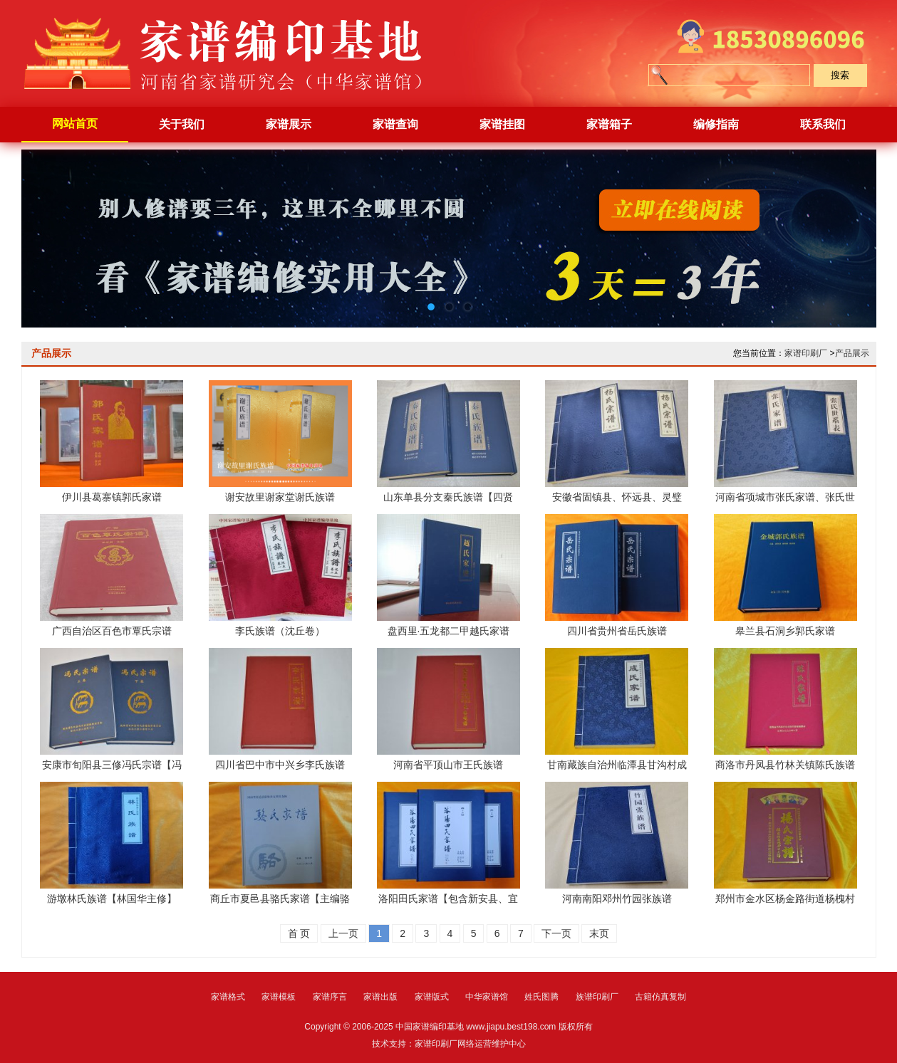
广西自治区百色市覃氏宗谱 (112, 631)
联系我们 (823, 124)
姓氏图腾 (541, 997)
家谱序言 (330, 997)
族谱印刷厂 (597, 997)
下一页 (556, 933)
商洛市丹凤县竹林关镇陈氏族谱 (785, 764)
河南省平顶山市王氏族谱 (448, 764)
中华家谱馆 (486, 997)
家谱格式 (228, 997)
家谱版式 (432, 997)
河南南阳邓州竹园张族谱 (617, 898)
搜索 (840, 75)
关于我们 (181, 124)
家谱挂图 (502, 124)
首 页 (299, 933)
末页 (599, 933)
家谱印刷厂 (805, 353)
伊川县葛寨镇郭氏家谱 (112, 497)
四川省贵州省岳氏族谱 (617, 631)
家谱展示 (288, 124)
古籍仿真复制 (660, 997)
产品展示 (852, 353)
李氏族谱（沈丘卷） (280, 631)
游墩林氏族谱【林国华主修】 (112, 898)
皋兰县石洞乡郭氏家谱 (785, 631)
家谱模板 (278, 997)
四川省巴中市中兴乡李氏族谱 (280, 764)
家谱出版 (380, 997)
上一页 (343, 933)
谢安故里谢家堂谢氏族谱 (280, 497)
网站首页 (75, 123)
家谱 (235, 53)
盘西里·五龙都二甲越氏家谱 (449, 631)
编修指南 (716, 124)
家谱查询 (395, 124)
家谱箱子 (609, 124)
